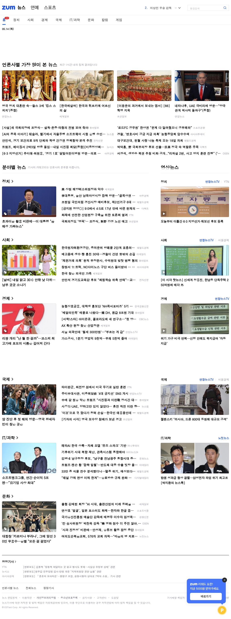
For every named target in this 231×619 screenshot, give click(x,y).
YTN (226, 182)
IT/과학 (75, 19)
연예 (35, 7)
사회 (30, 19)
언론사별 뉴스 (10, 588)
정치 (16, 19)
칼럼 (105, 19)
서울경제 (223, 240)
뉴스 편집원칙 (9, 597)
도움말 (115, 597)
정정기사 (8, 561)
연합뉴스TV (212, 182)
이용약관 (27, 597)
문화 (91, 19)
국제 (58, 19)
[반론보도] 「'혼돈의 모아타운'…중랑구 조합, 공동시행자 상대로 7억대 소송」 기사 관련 (72, 576)
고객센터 (101, 597)
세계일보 (64, 116)
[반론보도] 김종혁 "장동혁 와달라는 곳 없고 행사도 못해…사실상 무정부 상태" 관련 (69, 567)
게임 (119, 19)
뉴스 (21, 7)
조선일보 (122, 116)
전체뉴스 (31, 588)
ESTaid (8, 607)
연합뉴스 (7, 116)
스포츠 (50, 7)
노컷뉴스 (223, 438)
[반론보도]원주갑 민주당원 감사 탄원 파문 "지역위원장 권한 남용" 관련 (62, 571)
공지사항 (87, 597)
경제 (44, 19)
